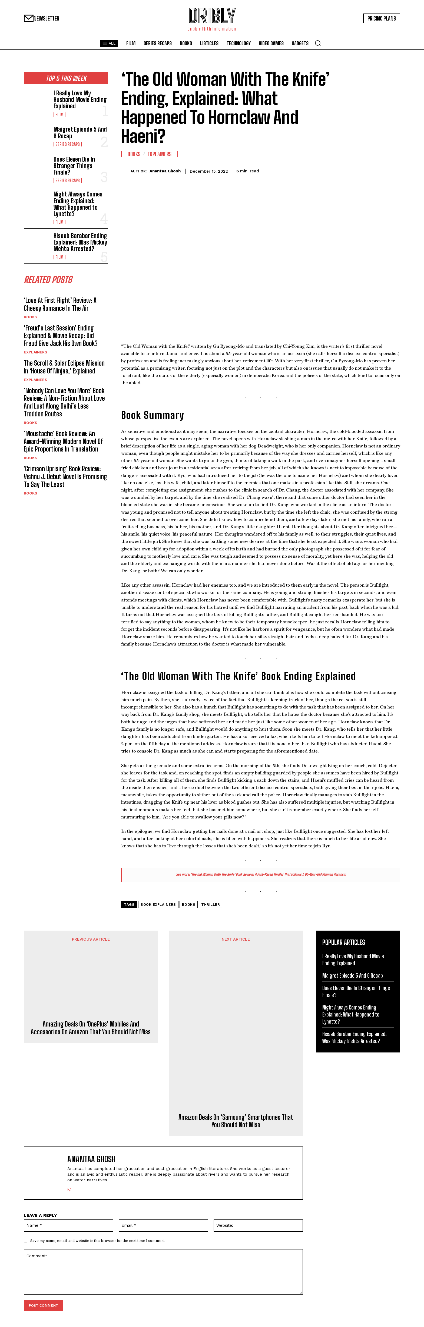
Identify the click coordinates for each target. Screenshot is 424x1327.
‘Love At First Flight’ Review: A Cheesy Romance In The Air (60, 304)
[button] (317, 42)
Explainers (35, 352)
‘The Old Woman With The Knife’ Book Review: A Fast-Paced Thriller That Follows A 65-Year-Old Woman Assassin (268, 874)
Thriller (210, 905)
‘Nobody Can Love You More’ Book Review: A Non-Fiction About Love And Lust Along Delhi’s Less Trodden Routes (64, 402)
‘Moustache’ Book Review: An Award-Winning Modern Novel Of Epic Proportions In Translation (63, 441)
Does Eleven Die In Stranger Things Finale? (74, 166)
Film (59, 114)
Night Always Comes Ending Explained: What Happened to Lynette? (78, 204)
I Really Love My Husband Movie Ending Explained (80, 99)
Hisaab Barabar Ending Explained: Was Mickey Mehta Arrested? (80, 242)
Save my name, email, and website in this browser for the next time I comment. (97, 1240)
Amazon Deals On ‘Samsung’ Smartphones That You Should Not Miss (235, 1121)
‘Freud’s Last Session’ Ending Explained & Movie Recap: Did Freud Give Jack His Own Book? (61, 335)
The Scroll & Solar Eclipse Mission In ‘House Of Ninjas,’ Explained (64, 367)
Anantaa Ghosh (165, 171)
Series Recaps (67, 144)
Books (30, 317)
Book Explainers (158, 905)
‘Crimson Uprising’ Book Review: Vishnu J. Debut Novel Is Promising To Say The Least (65, 476)
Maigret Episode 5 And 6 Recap (80, 132)
